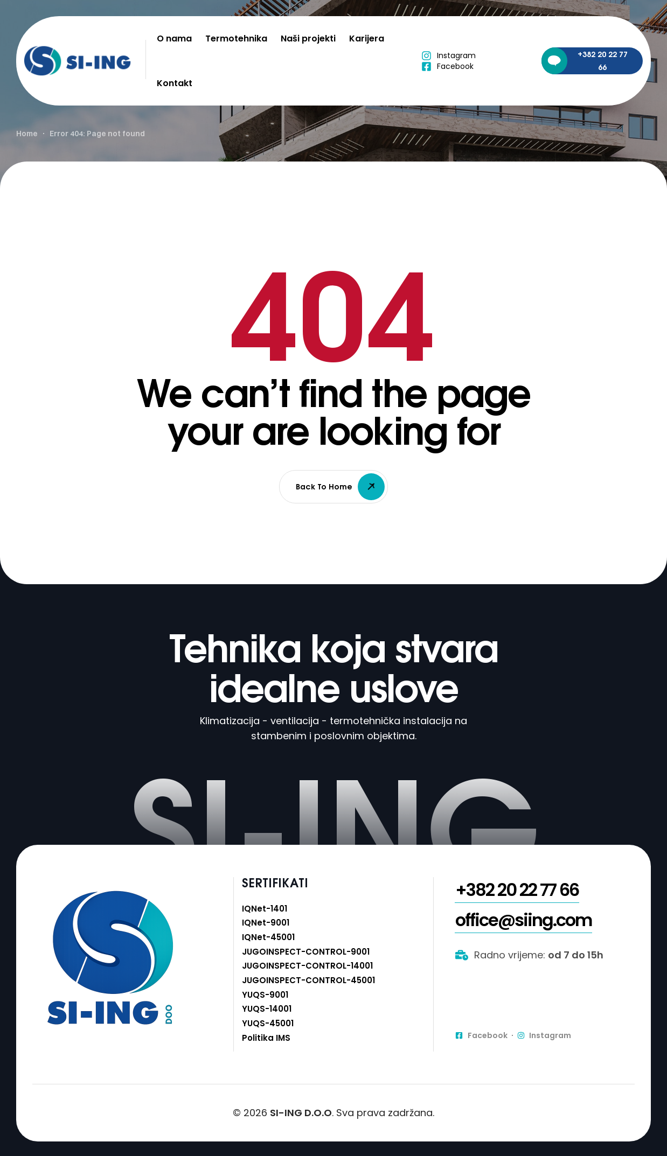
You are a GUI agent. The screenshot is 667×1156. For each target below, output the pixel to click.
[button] (517, 917)
